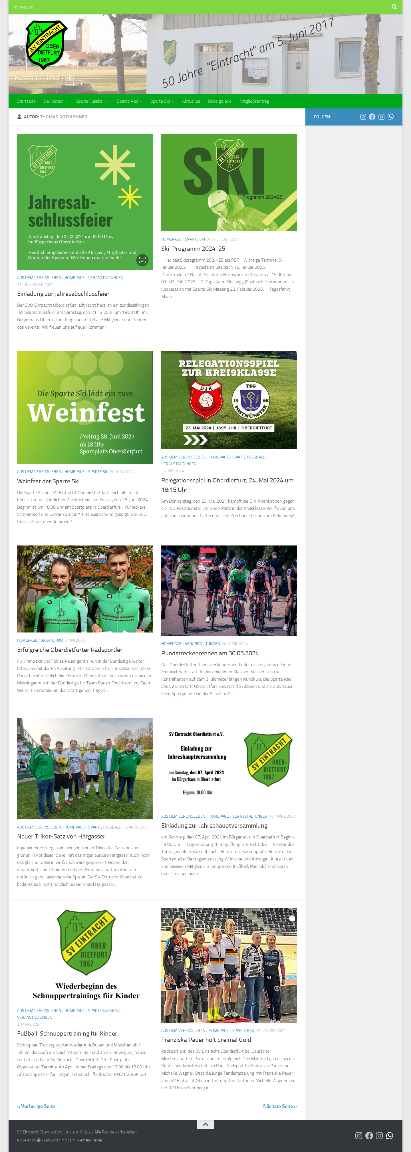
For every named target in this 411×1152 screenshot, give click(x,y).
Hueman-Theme (89, 1140)
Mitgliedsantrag (254, 101)
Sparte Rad (127, 101)
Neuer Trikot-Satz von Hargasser (61, 836)
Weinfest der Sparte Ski (48, 481)
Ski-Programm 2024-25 (193, 248)
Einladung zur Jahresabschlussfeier (63, 294)
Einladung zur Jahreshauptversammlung (214, 825)
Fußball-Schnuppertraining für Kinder (67, 1033)
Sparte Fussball (90, 101)
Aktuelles (191, 101)
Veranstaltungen (105, 277)
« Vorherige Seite (36, 1106)
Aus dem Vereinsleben (39, 277)
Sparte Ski (160, 101)
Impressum (23, 7)
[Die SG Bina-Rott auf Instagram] (381, 116)
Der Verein (53, 101)
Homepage (75, 277)
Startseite (26, 101)
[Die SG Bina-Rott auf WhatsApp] (390, 116)
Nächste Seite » (280, 1106)
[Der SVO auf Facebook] (372, 116)
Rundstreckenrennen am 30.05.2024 (210, 653)
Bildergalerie (219, 101)
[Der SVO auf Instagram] (363, 116)
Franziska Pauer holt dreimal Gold (206, 1040)
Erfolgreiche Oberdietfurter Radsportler (69, 650)
